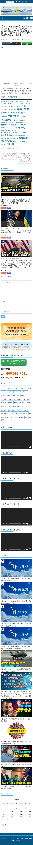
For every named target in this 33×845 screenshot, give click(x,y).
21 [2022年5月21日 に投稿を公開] (25, 814)
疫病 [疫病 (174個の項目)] (15, 138)
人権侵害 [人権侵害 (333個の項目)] (5, 125)
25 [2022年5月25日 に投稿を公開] (12, 817)
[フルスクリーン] (30, 447)
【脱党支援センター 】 (11, 39)
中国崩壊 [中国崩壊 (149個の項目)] (22, 120)
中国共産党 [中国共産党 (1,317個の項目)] (9, 120)
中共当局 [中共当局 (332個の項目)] (21, 113)
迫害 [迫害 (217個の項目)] (3, 144)
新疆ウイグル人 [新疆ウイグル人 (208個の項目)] (20, 133)
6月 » (6, 825)
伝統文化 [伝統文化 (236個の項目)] (15, 125)
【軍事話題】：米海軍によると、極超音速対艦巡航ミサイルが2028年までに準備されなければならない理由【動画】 (25, 158)
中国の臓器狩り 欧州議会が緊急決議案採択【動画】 (8, 156)
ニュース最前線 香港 (10, 97)
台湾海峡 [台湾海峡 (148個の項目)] (4, 130)
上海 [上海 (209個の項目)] (13, 110)
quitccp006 (14, 197)
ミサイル (16, 148)
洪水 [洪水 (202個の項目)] (3, 138)
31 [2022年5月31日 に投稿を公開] (7, 820)
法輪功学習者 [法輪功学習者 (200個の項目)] (23, 135)
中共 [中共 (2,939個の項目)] (23, 109)
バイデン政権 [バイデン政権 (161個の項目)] (5, 106)
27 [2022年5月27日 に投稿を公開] (21, 817)
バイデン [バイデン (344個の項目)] (25, 104)
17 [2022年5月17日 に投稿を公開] (7, 814)
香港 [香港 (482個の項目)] (11, 144)
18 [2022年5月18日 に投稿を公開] (12, 814)
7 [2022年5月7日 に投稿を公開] (25, 808)
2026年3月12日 (5, 197)
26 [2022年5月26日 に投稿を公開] (16, 817)
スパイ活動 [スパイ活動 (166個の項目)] (5, 104)
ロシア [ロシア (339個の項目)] (23, 106)
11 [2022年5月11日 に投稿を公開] (12, 811)
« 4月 (2, 825)
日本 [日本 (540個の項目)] (5, 135)
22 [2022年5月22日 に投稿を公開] (30, 814)
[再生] (3, 447)
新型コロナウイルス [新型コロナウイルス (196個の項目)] (7, 132)
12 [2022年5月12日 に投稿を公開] (16, 811)
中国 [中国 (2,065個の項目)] (14, 116)
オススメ (4, 148)
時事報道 (9, 148)
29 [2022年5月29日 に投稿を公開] (30, 817)
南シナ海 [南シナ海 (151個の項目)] (12, 128)
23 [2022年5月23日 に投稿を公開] (3, 817)
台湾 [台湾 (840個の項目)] (20, 127)
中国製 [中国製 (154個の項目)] (21, 123)
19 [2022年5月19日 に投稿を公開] (16, 814)
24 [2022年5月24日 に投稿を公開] (7, 817)
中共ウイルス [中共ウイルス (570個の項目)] (8, 112)
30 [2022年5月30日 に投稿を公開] (3, 820)
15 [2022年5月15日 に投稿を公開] (30, 811)
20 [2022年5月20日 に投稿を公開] (21, 814)
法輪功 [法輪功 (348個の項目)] (13, 135)
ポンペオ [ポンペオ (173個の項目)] (14, 106)
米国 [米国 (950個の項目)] (23, 138)
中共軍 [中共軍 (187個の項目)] (4, 117)
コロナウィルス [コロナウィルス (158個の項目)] (23, 101)
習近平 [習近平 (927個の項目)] (6, 141)
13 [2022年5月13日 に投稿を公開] (21, 811)
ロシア (20, 148)
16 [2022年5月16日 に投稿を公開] (3, 814)
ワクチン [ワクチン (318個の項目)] (5, 110)
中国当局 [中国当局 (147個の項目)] (4, 123)
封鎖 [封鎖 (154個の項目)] (10, 130)
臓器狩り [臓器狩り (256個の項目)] (17, 141)
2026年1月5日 (5, 228)
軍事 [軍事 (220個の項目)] (24, 141)
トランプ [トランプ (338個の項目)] (14, 104)
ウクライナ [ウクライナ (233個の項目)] (13, 101)
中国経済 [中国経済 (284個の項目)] (12, 123)
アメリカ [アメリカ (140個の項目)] (4, 101)
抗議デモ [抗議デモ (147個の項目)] (17, 130)
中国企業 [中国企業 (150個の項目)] (24, 116)
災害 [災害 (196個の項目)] (9, 138)
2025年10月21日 (6, 258)
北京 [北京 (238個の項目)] (23, 125)
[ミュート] (27, 447)
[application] (16, 440)
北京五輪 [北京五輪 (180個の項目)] (4, 128)
